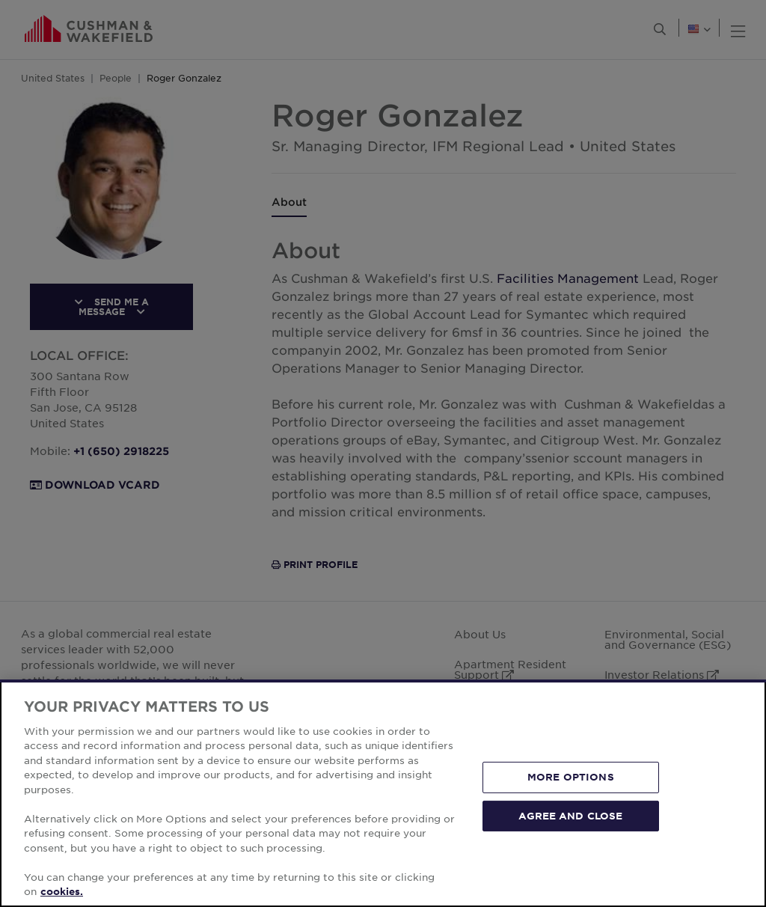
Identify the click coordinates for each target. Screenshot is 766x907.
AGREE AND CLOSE (570, 815)
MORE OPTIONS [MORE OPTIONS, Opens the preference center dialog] (570, 777)
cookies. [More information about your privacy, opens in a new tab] (61, 891)
